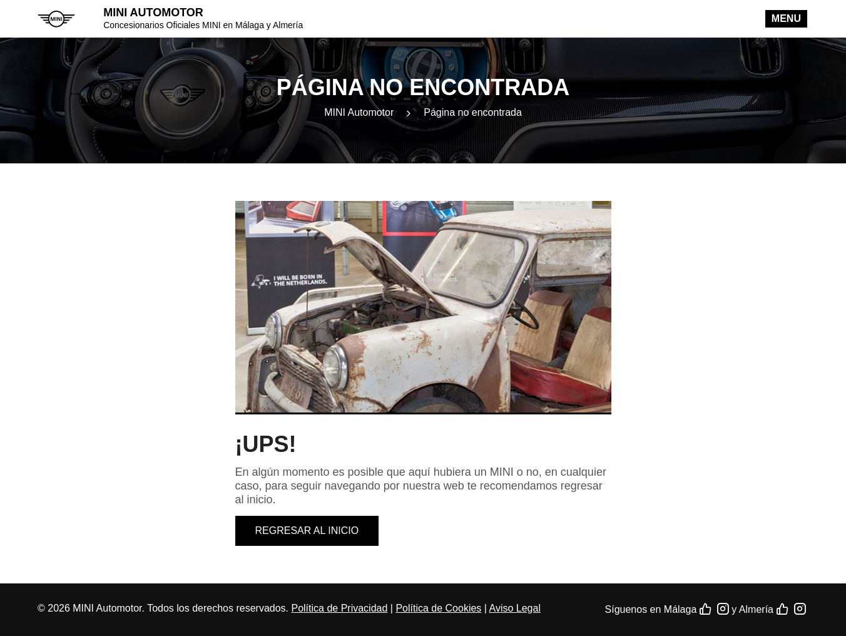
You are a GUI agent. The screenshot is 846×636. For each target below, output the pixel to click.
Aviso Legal (515, 608)
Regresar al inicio (307, 530)
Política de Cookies (438, 608)
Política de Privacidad (339, 608)
